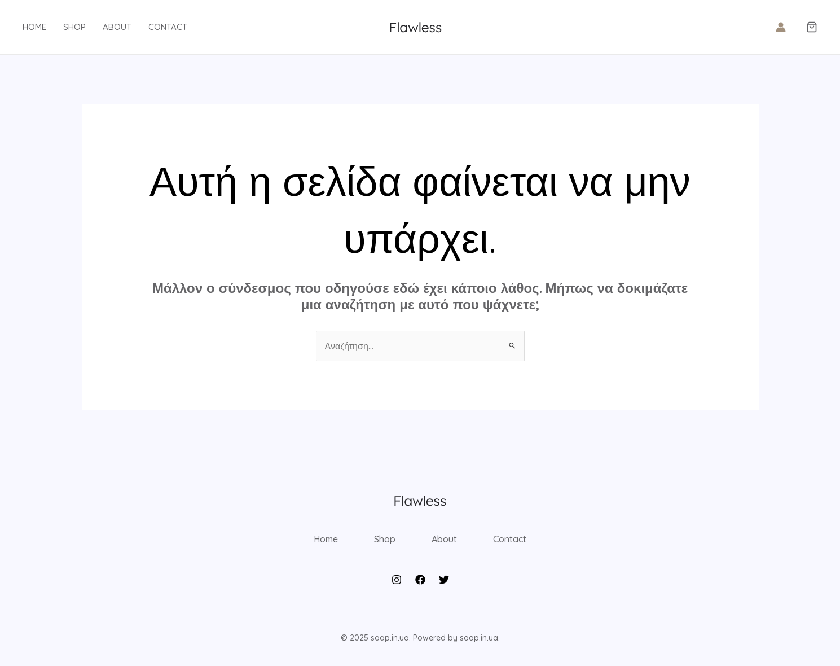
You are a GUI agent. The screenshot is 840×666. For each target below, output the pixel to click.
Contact (167, 26)
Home (34, 26)
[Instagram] (397, 580)
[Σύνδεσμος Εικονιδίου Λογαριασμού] (781, 27)
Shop (74, 26)
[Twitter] (444, 580)
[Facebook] (420, 580)
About (117, 26)
